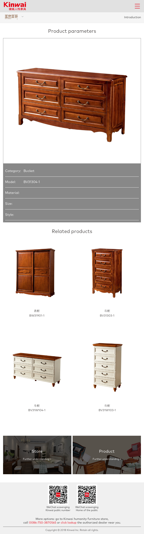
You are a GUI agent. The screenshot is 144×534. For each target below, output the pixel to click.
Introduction (132, 17)
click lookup (68, 522)
